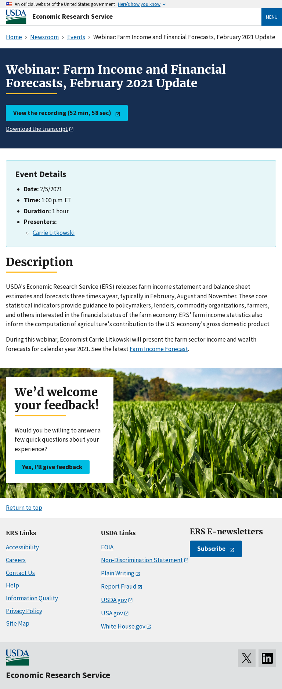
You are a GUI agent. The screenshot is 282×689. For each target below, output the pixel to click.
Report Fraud (119, 586)
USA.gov (112, 613)
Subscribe (211, 549)
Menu (272, 17)
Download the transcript (37, 128)
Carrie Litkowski (54, 233)
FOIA (107, 547)
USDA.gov (114, 600)
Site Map (17, 623)
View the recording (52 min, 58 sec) (62, 113)
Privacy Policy (24, 611)
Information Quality (32, 598)
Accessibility (22, 547)
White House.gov (123, 626)
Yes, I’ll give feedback (52, 467)
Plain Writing (117, 573)
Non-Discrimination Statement (142, 560)
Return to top (24, 508)
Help (12, 585)
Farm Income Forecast (159, 349)
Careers (16, 560)
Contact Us (20, 573)
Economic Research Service (72, 16)
